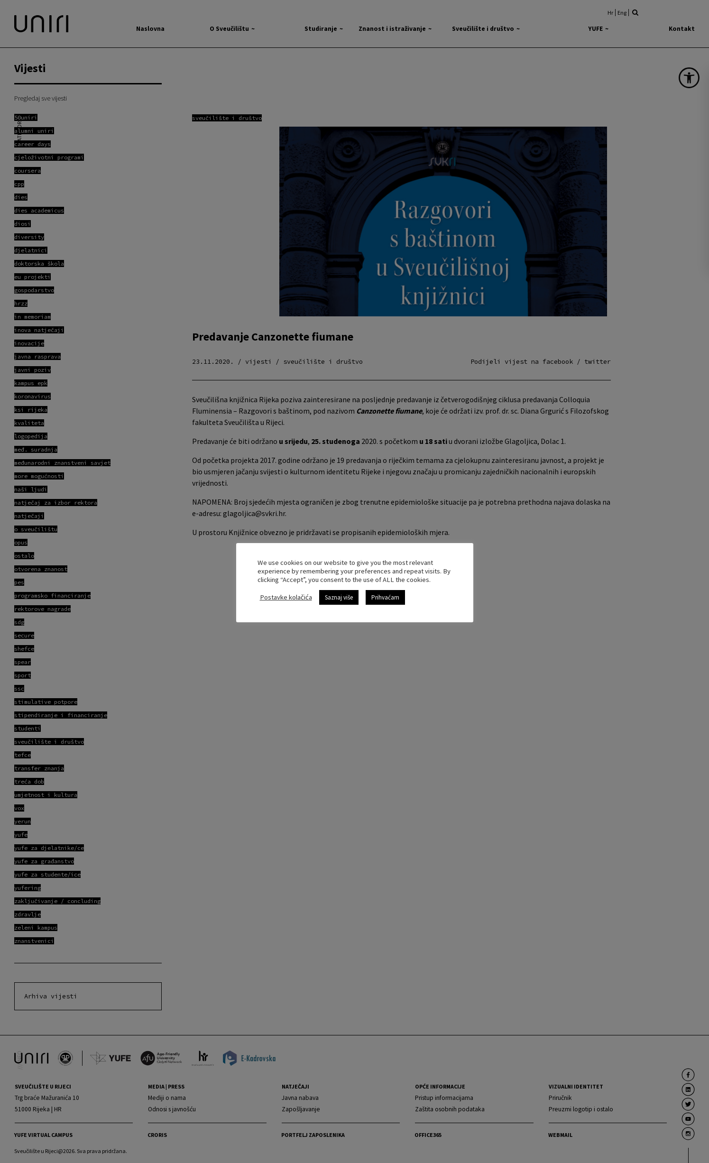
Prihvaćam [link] (385, 597)
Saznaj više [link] (339, 597)
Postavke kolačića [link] (286, 597)
